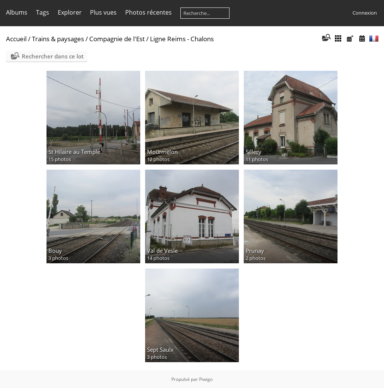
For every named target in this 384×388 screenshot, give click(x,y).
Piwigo (206, 379)
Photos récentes (148, 12)
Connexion (364, 12)
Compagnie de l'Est (117, 38)
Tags (42, 12)
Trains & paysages (58, 38)
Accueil (16, 38)
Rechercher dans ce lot (53, 56)
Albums (16, 12)
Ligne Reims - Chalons (182, 38)
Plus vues (103, 12)
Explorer (70, 12)
